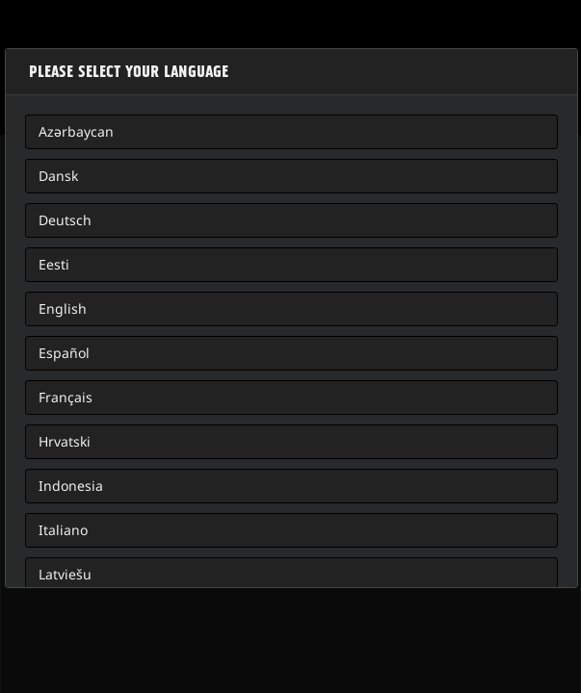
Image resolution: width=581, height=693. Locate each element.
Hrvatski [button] (65, 441)
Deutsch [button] (65, 220)
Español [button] (64, 353)
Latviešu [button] (65, 574)
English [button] (63, 308)
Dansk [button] (58, 176)
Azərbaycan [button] (76, 131)
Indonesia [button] (71, 485)
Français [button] (65, 397)
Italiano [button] (63, 530)
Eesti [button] (54, 264)
